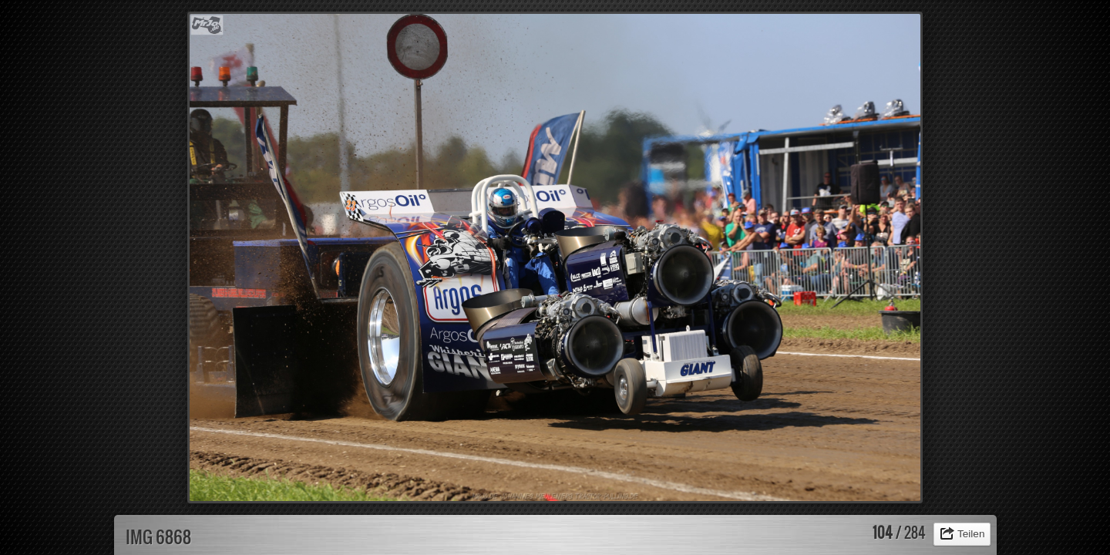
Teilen (971, 534)
